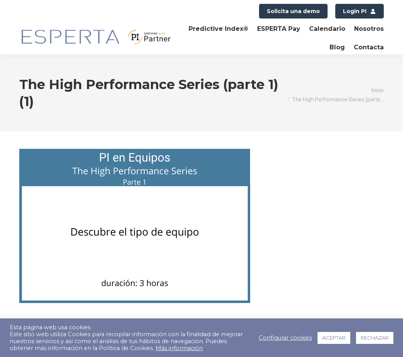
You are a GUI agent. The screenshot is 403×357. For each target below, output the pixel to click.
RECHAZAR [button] (375, 338)
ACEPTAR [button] (334, 338)
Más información (179, 348)
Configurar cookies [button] (285, 337)
